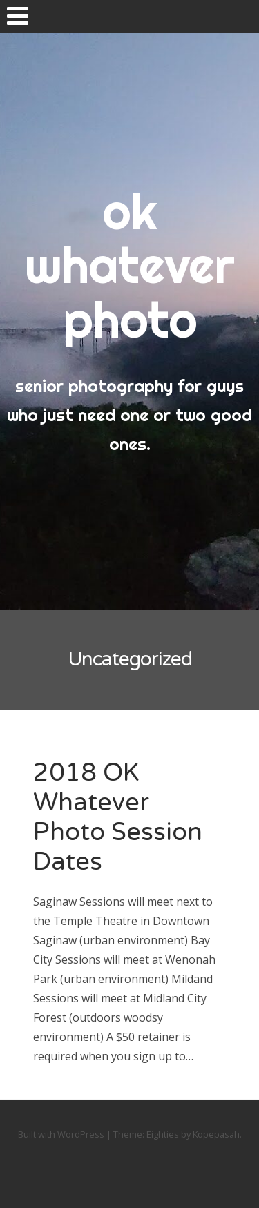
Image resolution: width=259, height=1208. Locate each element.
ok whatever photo (129, 265)
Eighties (162, 1134)
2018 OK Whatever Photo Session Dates (117, 817)
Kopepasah (216, 1134)
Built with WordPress (61, 1134)
